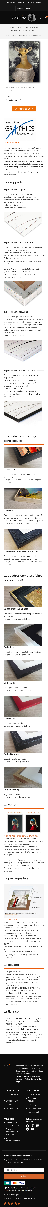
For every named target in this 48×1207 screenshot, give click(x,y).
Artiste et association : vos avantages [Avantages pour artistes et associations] (12, 1131)
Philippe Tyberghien (35, 36)
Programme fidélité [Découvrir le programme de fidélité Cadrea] (33, 1099)
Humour (22, 36)
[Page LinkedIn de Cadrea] (38, 1126)
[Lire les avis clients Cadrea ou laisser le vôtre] (13, 1202)
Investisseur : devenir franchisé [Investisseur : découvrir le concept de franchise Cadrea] (13, 1139)
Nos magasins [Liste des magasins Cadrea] (12, 1108)
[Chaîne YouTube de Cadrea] (32, 1129)
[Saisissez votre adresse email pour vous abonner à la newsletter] (24, 1170)
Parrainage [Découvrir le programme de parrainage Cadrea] (32, 1105)
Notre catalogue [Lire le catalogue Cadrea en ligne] (35, 1108)
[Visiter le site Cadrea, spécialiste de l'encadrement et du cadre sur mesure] (9, 1066)
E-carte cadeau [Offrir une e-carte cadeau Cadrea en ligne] (34, 3)
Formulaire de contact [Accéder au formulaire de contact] (12, 1095)
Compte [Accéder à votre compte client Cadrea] (20, 8)
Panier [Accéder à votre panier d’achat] (29, 8)
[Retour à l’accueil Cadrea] (24, 17)
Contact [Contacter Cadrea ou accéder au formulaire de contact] (21, 3)
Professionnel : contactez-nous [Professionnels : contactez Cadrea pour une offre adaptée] (12, 1124)
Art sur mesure (11, 36)
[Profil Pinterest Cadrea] (28, 1129)
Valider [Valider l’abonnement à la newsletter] (24, 1176)
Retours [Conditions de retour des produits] (9, 1105)
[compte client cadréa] (41, 17)
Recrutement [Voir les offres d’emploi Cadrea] (33, 1112)
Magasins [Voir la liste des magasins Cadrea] (11, 3)
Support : (9, 97)
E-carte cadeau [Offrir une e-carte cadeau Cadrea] (34, 1094)
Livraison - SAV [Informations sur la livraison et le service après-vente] (12, 1101)
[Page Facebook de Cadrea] (28, 1126)
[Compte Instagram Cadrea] (33, 1126)
